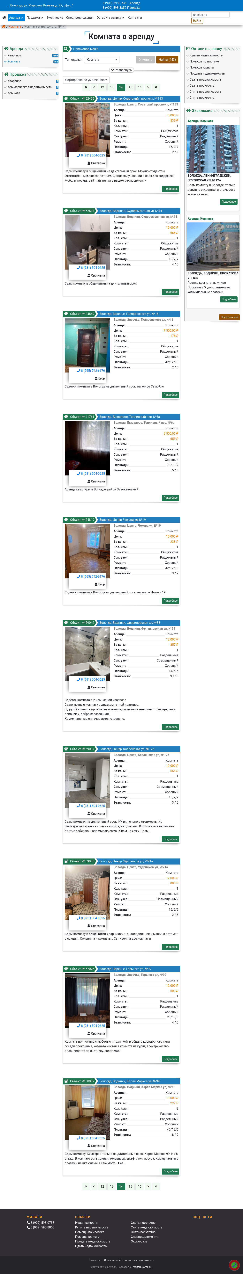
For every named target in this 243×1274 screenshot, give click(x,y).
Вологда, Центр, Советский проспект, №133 (113, 98)
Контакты (135, 17)
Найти (197, 20)
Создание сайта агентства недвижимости (129, 1260)
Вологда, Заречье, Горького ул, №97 (107, 969)
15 (130, 87)
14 (121, 87)
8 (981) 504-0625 (91, 155)
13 (111, 87)
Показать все (229, 317)
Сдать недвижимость (91, 1246)
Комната (15, 26)
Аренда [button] (16, 17)
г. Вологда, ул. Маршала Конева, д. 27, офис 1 (40, 5)
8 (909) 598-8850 (114, 8)
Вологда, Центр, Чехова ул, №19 (105, 520)
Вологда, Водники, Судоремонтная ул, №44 (113, 211)
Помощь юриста (87, 1237)
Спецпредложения (80, 17)
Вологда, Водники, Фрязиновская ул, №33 (112, 623)
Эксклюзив (55, 17)
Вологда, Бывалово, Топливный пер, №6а (112, 417)
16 (139, 87)
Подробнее (170, 188)
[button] (101, 59)
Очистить (145, 60)
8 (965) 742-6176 (91, 371)
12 (102, 87)
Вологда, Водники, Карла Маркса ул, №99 (112, 1081)
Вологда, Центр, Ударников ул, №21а (108, 861)
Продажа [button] (35, 17)
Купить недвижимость (91, 1227)
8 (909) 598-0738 (114, 3)
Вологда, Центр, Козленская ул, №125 (109, 749)
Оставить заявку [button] (111, 17)
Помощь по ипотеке (89, 1232)
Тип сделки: (73, 60)
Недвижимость (86, 1223)
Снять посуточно (143, 1232)
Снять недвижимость (146, 1227)
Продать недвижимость (92, 1241)
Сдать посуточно (143, 1223)
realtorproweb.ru (142, 1266)
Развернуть (121, 70)
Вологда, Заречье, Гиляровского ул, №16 (111, 314)
